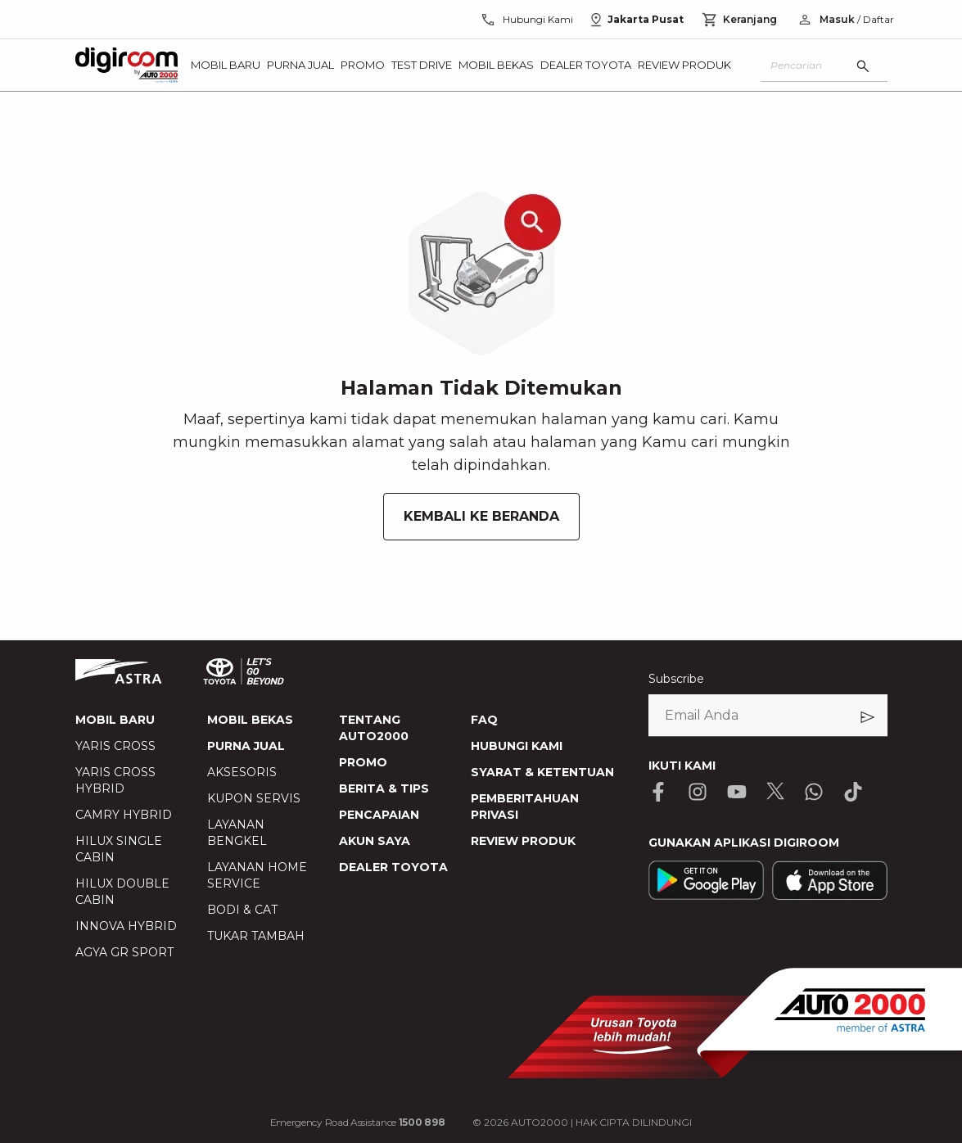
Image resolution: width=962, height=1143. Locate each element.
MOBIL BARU (115, 719)
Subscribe (676, 678)
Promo (363, 64)
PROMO (363, 762)
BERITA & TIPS (384, 788)
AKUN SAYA (374, 841)
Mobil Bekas (496, 64)
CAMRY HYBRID (123, 814)
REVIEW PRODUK (523, 841)
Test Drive (421, 64)
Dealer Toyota (585, 64)
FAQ (484, 719)
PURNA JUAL (246, 746)
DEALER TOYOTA (393, 867)
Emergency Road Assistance (357, 1122)
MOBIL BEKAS (250, 719)
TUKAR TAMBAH (256, 935)
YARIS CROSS (115, 746)
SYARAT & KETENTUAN (542, 772)
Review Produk (684, 64)
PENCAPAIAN (379, 814)
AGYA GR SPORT (124, 952)
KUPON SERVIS (253, 798)
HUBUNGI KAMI (516, 746)
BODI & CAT (242, 909)
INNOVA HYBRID (126, 926)
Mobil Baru (225, 64)
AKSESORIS (242, 772)
